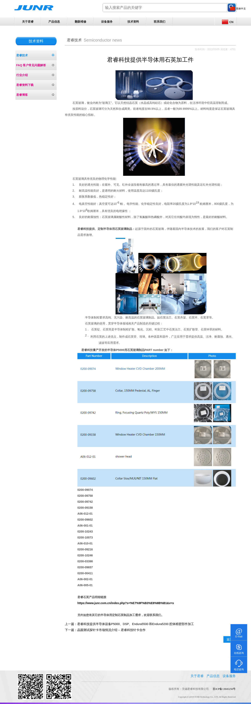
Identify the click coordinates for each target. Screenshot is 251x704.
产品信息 (54, 21)
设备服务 (107, 21)
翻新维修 (80, 21)
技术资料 (133, 21)
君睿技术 (22, 55)
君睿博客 (22, 94)
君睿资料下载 (25, 85)
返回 (229, 639)
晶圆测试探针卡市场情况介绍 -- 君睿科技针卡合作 (111, 630)
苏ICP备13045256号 (224, 688)
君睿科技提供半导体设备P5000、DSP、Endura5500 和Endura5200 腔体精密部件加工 (135, 624)
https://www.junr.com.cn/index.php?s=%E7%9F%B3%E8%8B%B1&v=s (125, 603)
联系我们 (159, 21)
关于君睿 (28, 21)
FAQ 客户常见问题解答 (31, 65)
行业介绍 (22, 75)
